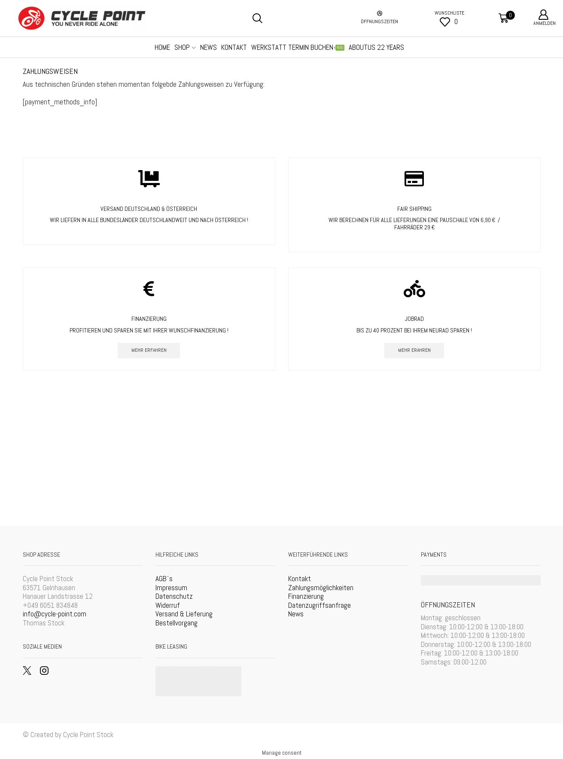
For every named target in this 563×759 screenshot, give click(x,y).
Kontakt (234, 47)
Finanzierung (306, 596)
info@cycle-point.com (54, 614)
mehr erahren (414, 349)
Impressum (171, 587)
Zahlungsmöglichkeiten (320, 587)
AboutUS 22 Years (376, 47)
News (296, 614)
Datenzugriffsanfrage (319, 605)
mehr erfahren (149, 349)
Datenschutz (174, 596)
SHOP (184, 47)
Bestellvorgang (176, 623)
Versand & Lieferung (184, 614)
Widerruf (167, 605)
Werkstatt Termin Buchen (297, 47)
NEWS (208, 47)
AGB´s (164, 578)
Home (162, 47)
